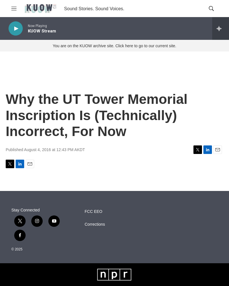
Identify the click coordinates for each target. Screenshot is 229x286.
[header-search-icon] (211, 8)
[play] (15, 28)
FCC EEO (93, 211)
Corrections (95, 224)
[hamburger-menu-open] (14, 8)
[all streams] (220, 28)
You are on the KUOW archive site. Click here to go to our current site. (114, 46)
